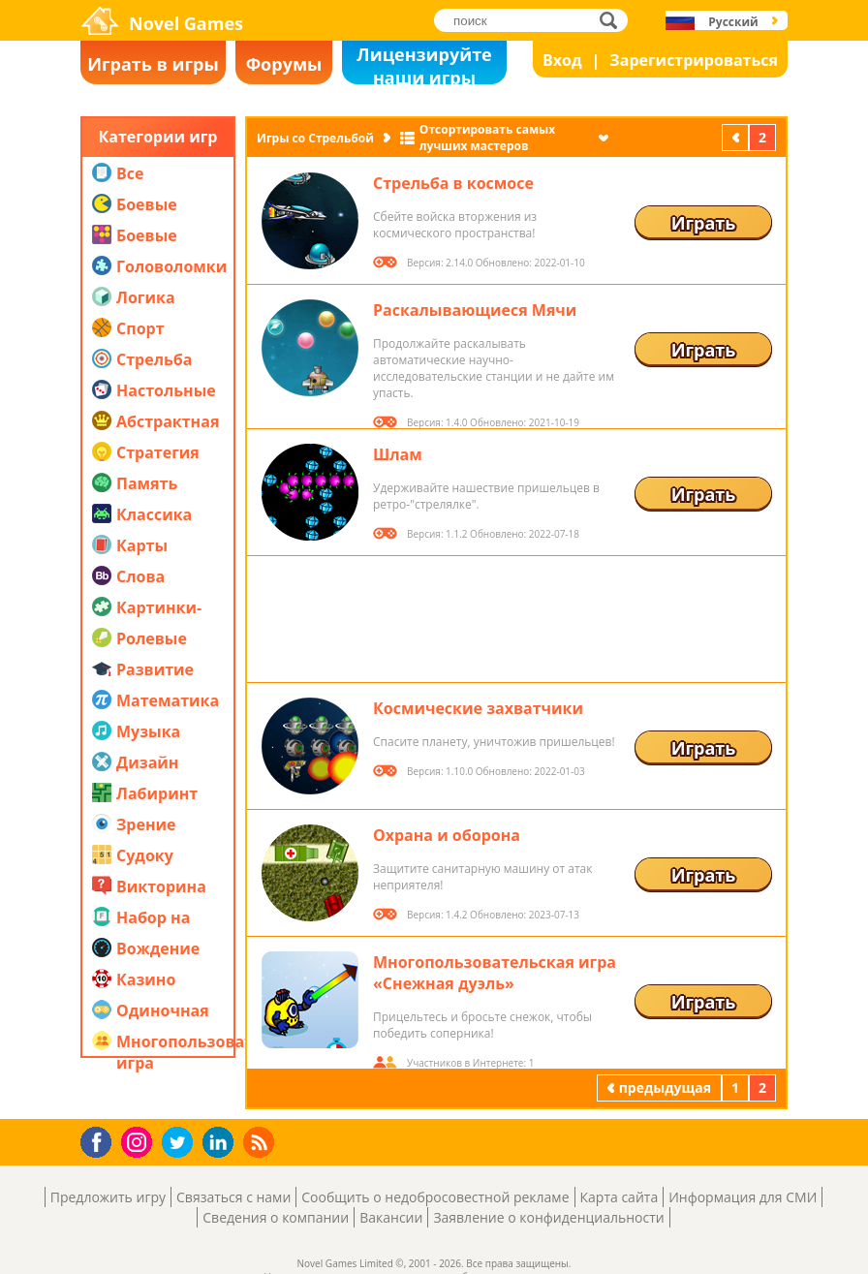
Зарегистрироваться (693, 60)
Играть (703, 222)
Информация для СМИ (742, 1197)
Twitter (181, 1143)
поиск (614, 20)
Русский (733, 22)
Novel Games (186, 23)
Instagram (139, 1141)
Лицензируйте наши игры (423, 63)
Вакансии (390, 1217)
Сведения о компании (275, 1217)
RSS (261, 1142)
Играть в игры (153, 64)
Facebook (101, 1140)
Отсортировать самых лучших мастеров (487, 137)
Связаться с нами (233, 1197)
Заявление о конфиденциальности (548, 1217)
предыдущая (737, 137)
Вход (562, 60)
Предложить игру (108, 1197)
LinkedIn (221, 1142)
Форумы (284, 64)
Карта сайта (619, 1197)
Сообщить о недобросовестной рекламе (435, 1197)
